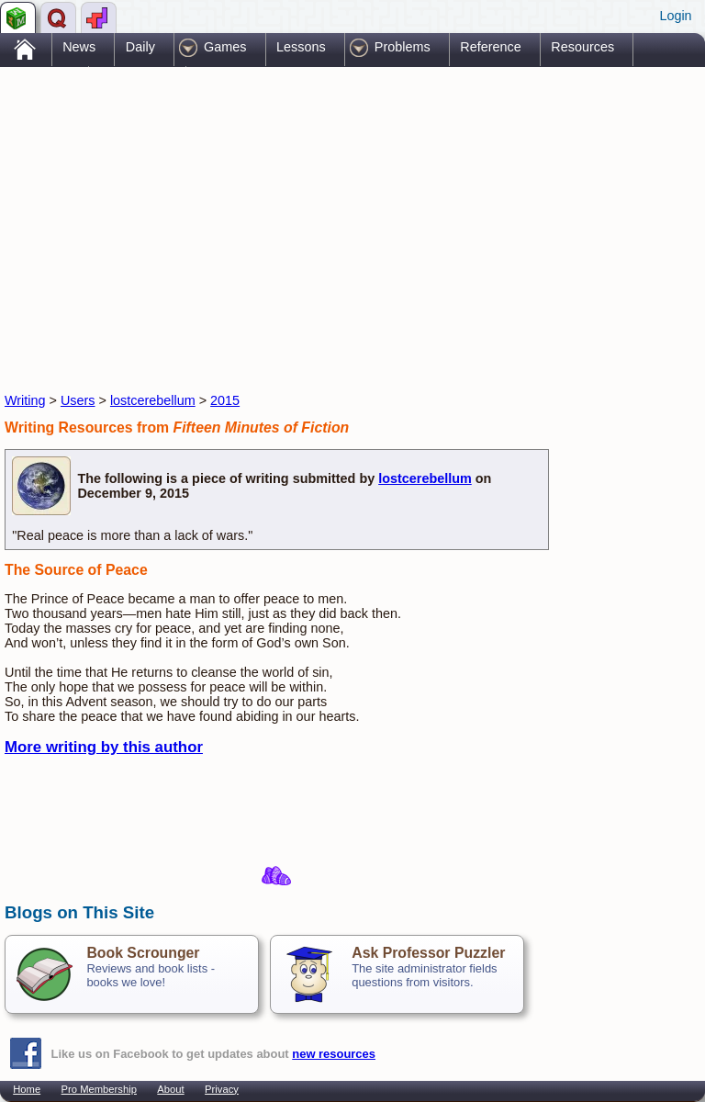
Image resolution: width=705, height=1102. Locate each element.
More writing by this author (104, 747)
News (78, 46)
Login (675, 15)
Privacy (222, 1089)
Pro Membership (99, 1089)
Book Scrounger (142, 953)
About (170, 1089)
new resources (333, 1054)
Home (26, 1089)
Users (78, 400)
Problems (403, 46)
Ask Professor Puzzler (428, 953)
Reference (490, 46)
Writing (25, 400)
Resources (582, 46)
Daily (140, 46)
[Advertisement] (219, 214)
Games (225, 46)
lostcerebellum (153, 400)
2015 (225, 400)
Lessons (301, 46)
